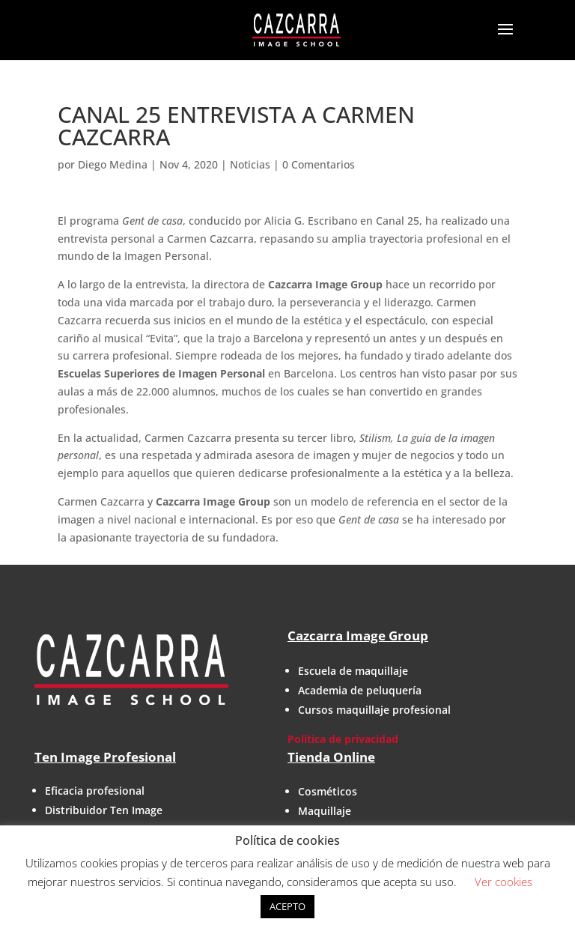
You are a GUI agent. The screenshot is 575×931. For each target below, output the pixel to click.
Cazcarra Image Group (358, 635)
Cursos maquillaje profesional (374, 710)
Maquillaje (324, 811)
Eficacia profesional (94, 790)
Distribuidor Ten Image (103, 810)
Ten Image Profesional (105, 756)
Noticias (250, 164)
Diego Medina (112, 164)
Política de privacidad (343, 739)
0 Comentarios (318, 164)
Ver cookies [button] (503, 881)
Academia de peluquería (360, 690)
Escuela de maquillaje (353, 671)
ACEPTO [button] (287, 906)
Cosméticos (327, 791)
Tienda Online (331, 756)
